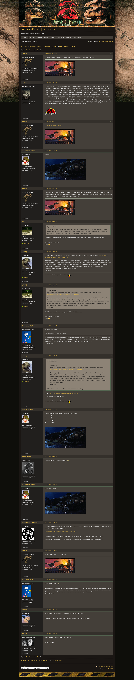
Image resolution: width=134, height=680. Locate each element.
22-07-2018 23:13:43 (51, 409)
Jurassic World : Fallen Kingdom (43, 46)
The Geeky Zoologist (30, 522)
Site (25, 37)
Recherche (61, 37)
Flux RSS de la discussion (105, 666)
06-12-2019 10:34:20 (51, 609)
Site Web (26, 243)
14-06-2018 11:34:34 (51, 82)
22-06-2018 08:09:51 (51, 285)
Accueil (32, 37)
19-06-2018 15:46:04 (51, 251)
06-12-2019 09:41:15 (51, 580)
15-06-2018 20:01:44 (51, 188)
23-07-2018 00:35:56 (51, 456)
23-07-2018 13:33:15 (51, 485)
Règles (53, 37)
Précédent (29, 50)
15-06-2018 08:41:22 (51, 121)
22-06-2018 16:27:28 (51, 356)
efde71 (24, 222)
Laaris (24, 610)
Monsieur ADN (27, 326)
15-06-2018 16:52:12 (51, 151)
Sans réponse (109, 41)
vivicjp (24, 252)
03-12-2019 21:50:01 (51, 550)
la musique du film (67, 46)
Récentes (101, 41)
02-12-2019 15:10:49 (51, 522)
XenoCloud (26, 457)
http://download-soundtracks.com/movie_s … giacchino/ (63, 294)
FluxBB (110, 669)
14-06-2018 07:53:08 (51, 53)
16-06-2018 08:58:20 (51, 221)
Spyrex (24, 53)
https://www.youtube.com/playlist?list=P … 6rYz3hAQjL (61, 531)
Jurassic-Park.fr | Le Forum (38, 29)
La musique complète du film (53, 125)
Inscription (69, 37)
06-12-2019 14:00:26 (51, 634)
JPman (24, 83)
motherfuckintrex (28, 151)
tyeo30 (24, 634)
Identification (77, 37)
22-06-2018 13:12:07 (51, 326)
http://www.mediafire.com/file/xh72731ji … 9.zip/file (63, 393)
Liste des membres (42, 37)
